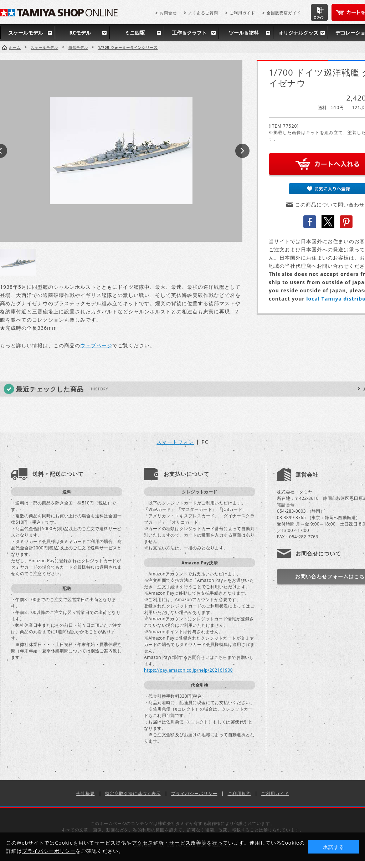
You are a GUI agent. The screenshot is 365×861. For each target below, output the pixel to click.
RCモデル (80, 32)
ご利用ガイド (242, 12)
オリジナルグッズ (298, 32)
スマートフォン (175, 442)
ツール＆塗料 (244, 32)
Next (242, 151)
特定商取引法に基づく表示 (133, 793)
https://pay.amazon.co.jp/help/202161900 (188, 670)
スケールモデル (25, 32)
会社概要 (85, 793)
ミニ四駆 (135, 32)
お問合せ (168, 12)
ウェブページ (96, 345)
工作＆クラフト (189, 32)
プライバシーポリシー (194, 793)
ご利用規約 (239, 793)
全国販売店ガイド (284, 12)
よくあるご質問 (203, 12)
